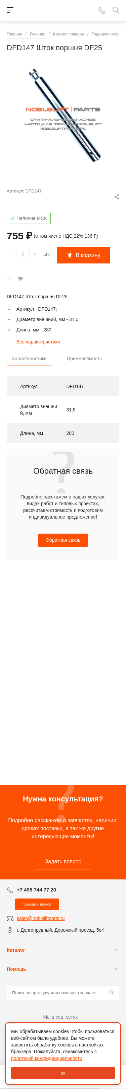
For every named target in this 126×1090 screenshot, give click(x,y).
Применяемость (84, 358)
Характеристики (29, 358)
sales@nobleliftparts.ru (41, 918)
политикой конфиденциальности (46, 1058)
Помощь (16, 969)
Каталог (16, 950)
